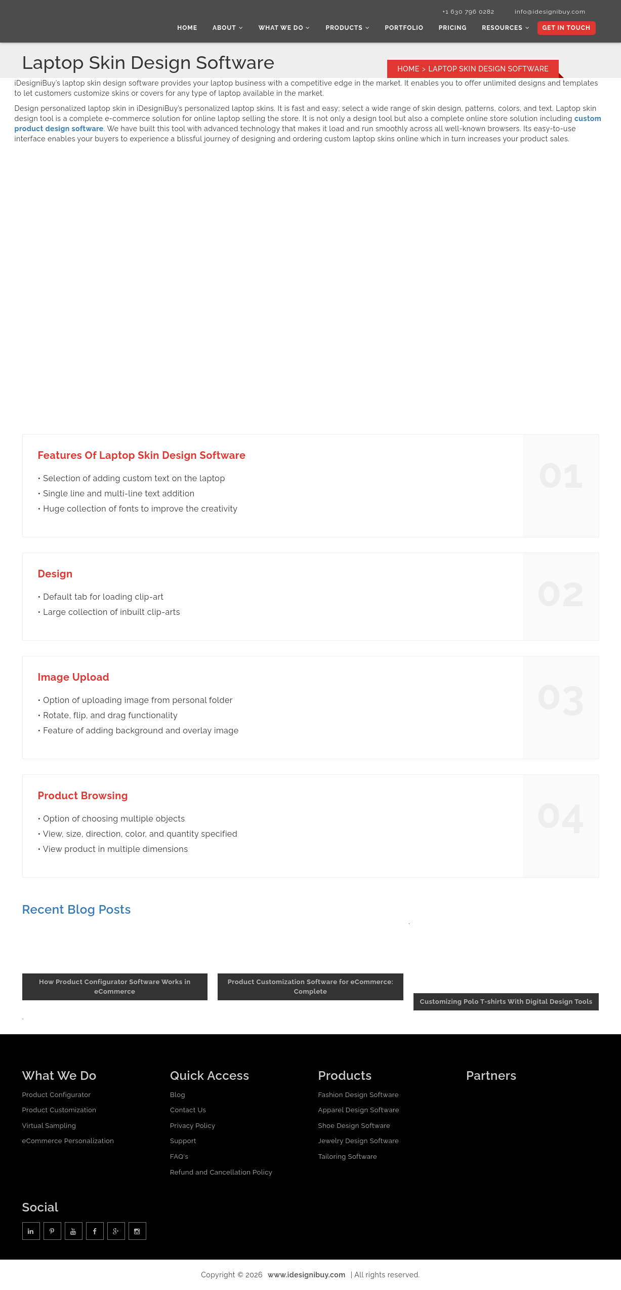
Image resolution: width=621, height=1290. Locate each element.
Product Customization (59, 1110)
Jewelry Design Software (358, 1141)
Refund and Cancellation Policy (221, 1172)
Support (183, 1141)
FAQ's (179, 1156)
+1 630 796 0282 (468, 11)
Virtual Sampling (49, 1125)
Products (347, 27)
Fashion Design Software (358, 1095)
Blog (177, 1095)
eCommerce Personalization (68, 1141)
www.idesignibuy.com (307, 1275)
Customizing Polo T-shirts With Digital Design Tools (506, 1001)
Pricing (453, 27)
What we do (285, 27)
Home (187, 27)
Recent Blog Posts (76, 909)
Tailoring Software (348, 1156)
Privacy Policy (193, 1125)
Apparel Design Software (358, 1110)
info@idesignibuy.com (550, 11)
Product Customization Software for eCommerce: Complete (311, 986)
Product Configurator (56, 1095)
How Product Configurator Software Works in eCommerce (114, 986)
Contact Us (188, 1110)
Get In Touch (567, 27)
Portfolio (404, 27)
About (228, 27)
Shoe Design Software (354, 1125)
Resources (505, 27)
